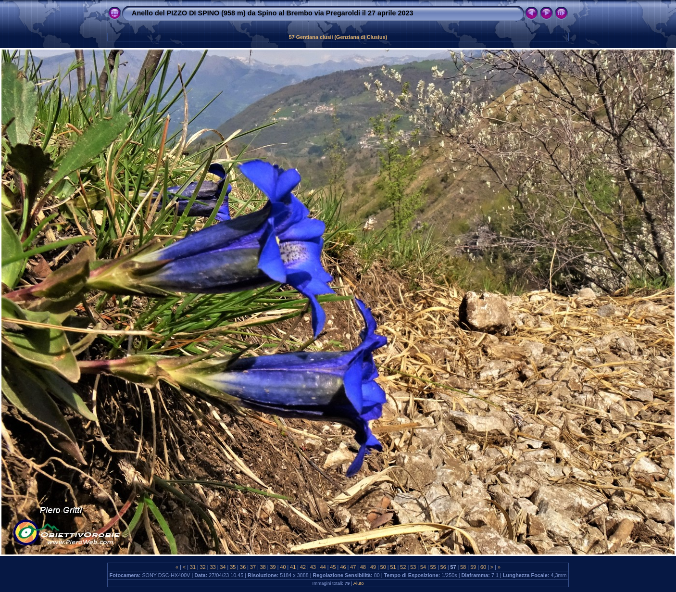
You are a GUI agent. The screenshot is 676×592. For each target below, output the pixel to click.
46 (342, 567)
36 (242, 567)
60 (483, 567)
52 (403, 567)
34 (222, 567)
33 (213, 567)
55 (433, 567)
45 (333, 567)
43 (313, 567)
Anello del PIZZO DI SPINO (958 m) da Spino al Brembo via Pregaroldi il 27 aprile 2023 (272, 13)
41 (292, 567)
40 (282, 567)
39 (273, 567)
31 (192, 567)
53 (413, 567)
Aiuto (358, 583)
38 (263, 567)
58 (463, 567)
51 (393, 567)
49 (373, 567)
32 (203, 567)
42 (303, 567)
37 (253, 567)
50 (383, 567)
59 (473, 567)
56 (443, 567)
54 (423, 567)
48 (363, 567)
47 (353, 567)
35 (232, 567)
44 (323, 567)
